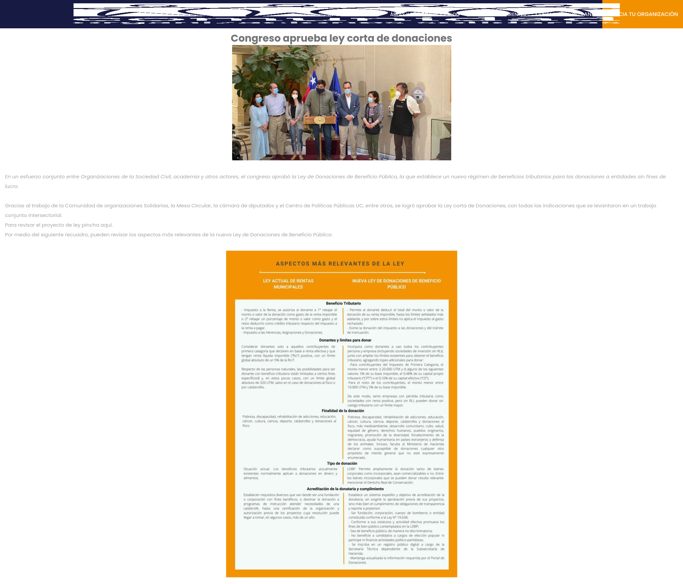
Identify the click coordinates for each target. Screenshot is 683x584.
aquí (106, 224)
